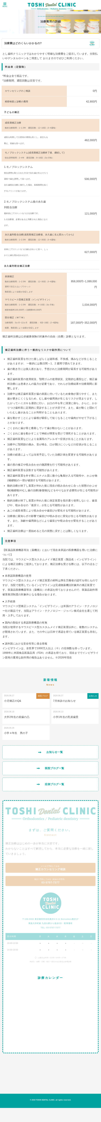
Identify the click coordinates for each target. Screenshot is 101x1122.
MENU (4, 4)
